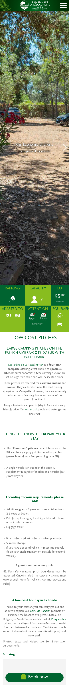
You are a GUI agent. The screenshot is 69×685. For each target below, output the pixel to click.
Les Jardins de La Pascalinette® (26, 365)
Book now (34, 677)
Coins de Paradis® (40, 611)
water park (31, 409)
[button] (64, 148)
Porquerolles (58, 619)
